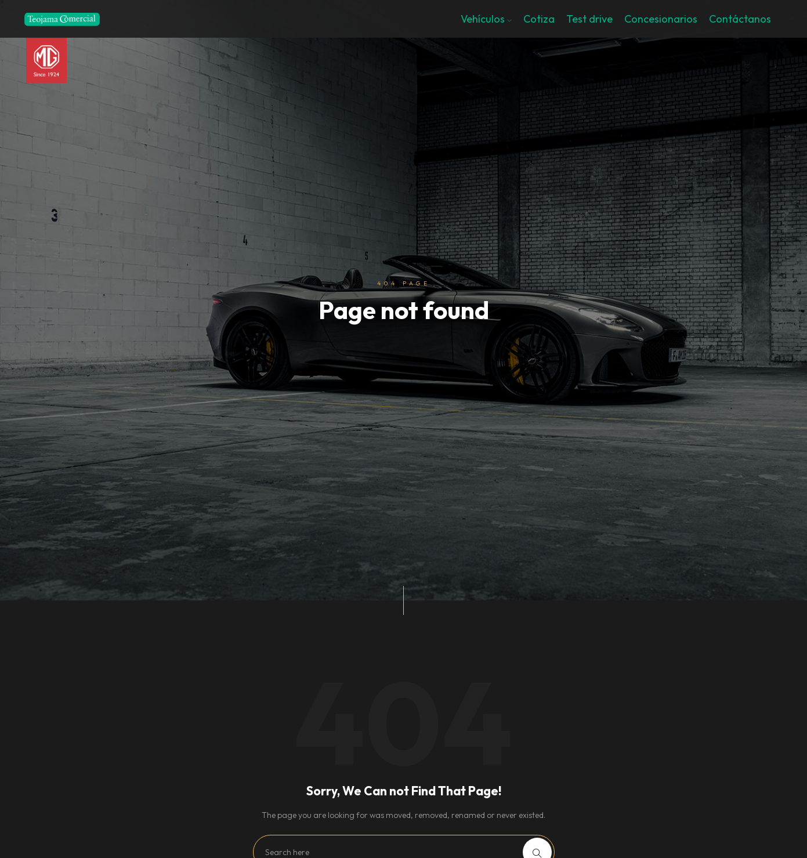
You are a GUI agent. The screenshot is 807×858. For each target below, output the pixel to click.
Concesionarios (660, 19)
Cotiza (539, 19)
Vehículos (486, 19)
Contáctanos (740, 19)
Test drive (589, 19)
